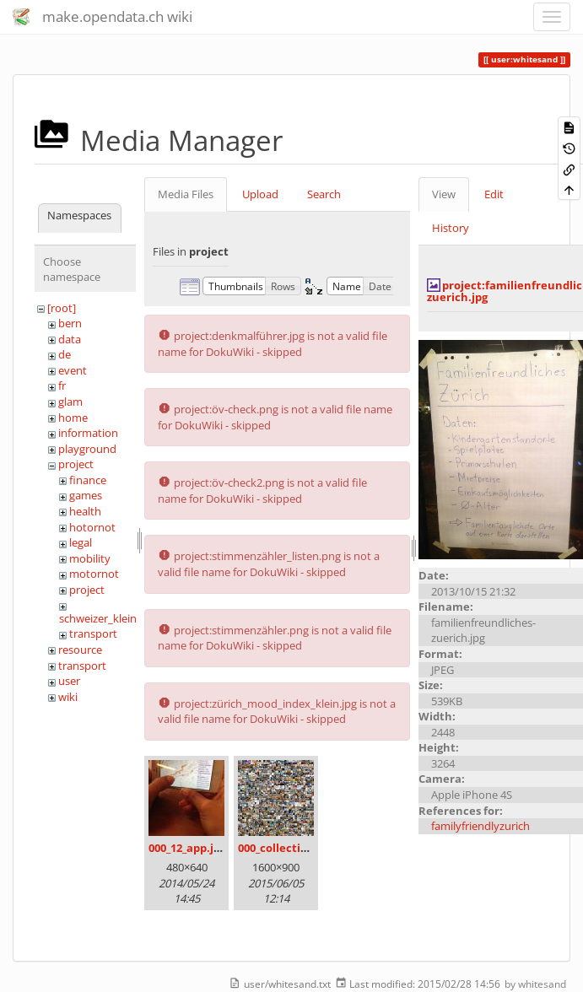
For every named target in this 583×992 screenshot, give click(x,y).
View (444, 194)
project (76, 464)
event (72, 370)
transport (93, 633)
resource (80, 649)
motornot (94, 573)
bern (70, 323)
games (85, 495)
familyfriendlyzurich (480, 825)
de (64, 354)
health (85, 511)
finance (87, 480)
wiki (68, 696)
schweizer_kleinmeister (117, 618)
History (450, 227)
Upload (260, 194)
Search (324, 194)
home (73, 417)
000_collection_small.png (305, 847)
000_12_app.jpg (187, 847)
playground (87, 448)
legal (80, 542)
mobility (90, 558)
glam (70, 401)
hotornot (92, 527)
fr (62, 385)
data (69, 339)
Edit (494, 194)
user (69, 680)
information (88, 432)
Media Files (185, 194)
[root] (61, 307)
